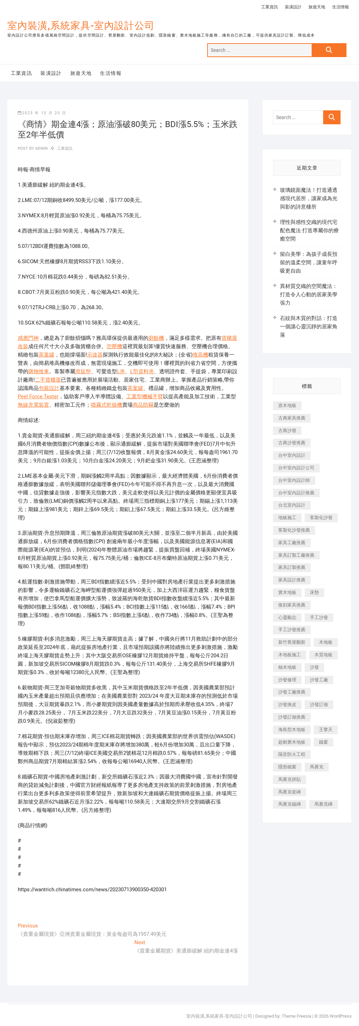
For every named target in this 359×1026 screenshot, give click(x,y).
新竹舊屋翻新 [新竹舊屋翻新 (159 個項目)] (291, 642)
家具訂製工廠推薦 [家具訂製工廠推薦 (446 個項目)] (296, 555)
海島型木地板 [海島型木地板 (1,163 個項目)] (291, 729)
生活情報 (340, 7)
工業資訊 (269, 7)
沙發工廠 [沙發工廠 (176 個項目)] (319, 679)
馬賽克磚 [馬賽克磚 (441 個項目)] (323, 804)
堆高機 (200, 355)
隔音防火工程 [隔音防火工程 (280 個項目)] (291, 754)
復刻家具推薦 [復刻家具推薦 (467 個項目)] (291, 605)
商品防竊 (143, 405)
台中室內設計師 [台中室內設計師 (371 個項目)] (294, 480)
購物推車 (38, 371)
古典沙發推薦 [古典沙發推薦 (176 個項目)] (291, 442)
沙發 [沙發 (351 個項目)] (314, 667)
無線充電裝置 (33, 405)
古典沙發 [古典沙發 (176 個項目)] (287, 430)
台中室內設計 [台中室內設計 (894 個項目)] (291, 455)
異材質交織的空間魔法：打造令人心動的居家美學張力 (308, 294)
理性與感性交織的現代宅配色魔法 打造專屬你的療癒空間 (309, 230)
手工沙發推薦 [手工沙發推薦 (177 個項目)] (291, 629)
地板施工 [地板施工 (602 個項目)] (287, 517)
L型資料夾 (142, 371)
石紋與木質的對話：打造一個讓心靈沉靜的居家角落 (308, 326)
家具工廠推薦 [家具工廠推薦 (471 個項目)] (291, 542)
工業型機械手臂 (144, 396)
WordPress (341, 1016)
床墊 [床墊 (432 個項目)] (314, 592)
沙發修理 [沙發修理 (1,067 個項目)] (287, 679)
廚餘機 (156, 338)
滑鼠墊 (83, 371)
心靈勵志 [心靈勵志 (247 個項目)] (287, 617)
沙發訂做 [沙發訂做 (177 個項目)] (319, 704)
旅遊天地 (317, 7)
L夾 (121, 371)
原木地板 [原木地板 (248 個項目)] (287, 405)
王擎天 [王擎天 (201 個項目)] (326, 729)
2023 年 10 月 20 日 (42, 113)
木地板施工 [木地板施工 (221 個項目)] (289, 654)
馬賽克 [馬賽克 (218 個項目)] (316, 766)
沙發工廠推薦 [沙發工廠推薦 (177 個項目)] (291, 692)
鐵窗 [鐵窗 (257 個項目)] (323, 742)
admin (41, 148)
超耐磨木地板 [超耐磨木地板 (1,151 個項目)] (291, 742)
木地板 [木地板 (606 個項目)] (326, 642)
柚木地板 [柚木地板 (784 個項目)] (287, 667)
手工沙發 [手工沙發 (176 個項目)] (319, 617)
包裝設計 (49, 388)
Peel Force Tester (38, 396)
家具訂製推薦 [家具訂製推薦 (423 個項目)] (291, 567)
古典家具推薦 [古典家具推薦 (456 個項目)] (291, 418)
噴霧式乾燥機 (106, 405)
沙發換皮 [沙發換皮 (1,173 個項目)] (287, 704)
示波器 (95, 355)
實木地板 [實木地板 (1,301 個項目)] (287, 592)
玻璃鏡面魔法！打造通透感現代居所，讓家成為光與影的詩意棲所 (308, 198)
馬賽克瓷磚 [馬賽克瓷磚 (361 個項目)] (289, 791)
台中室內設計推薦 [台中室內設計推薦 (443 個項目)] (296, 492)
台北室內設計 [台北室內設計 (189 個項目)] (291, 505)
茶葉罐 (46, 355)
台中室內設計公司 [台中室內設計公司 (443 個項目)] (296, 467)
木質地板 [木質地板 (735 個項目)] (323, 654)
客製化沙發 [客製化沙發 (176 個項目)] (321, 517)
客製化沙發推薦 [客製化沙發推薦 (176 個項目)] (294, 530)
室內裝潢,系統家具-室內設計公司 (81, 25)
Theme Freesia (296, 1016)
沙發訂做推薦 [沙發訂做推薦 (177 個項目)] (291, 717)
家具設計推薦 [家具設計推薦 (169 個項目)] (291, 579)
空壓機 (114, 346)
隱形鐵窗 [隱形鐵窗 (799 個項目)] (287, 766)
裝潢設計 (293, 7)
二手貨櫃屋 (48, 380)
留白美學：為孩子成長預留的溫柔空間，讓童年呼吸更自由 (308, 262)
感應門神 (28, 338)
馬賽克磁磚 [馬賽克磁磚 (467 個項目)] (289, 804)
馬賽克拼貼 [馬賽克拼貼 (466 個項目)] (289, 779)
